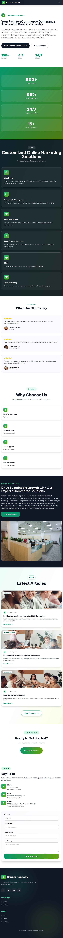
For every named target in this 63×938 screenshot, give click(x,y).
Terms (4, 918)
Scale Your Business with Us (15, 45)
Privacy (4, 915)
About (4, 901)
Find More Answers (10, 514)
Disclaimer (5, 922)
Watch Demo (40, 45)
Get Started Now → (31, 750)
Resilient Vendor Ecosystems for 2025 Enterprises (24, 616)
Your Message (8, 841)
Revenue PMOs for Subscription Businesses (21, 655)
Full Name (7, 814)
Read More (7, 624)
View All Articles (31, 713)
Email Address (8, 823)
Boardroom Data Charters (14, 695)
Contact (4, 905)
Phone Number (8, 832)
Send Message (31, 856)
